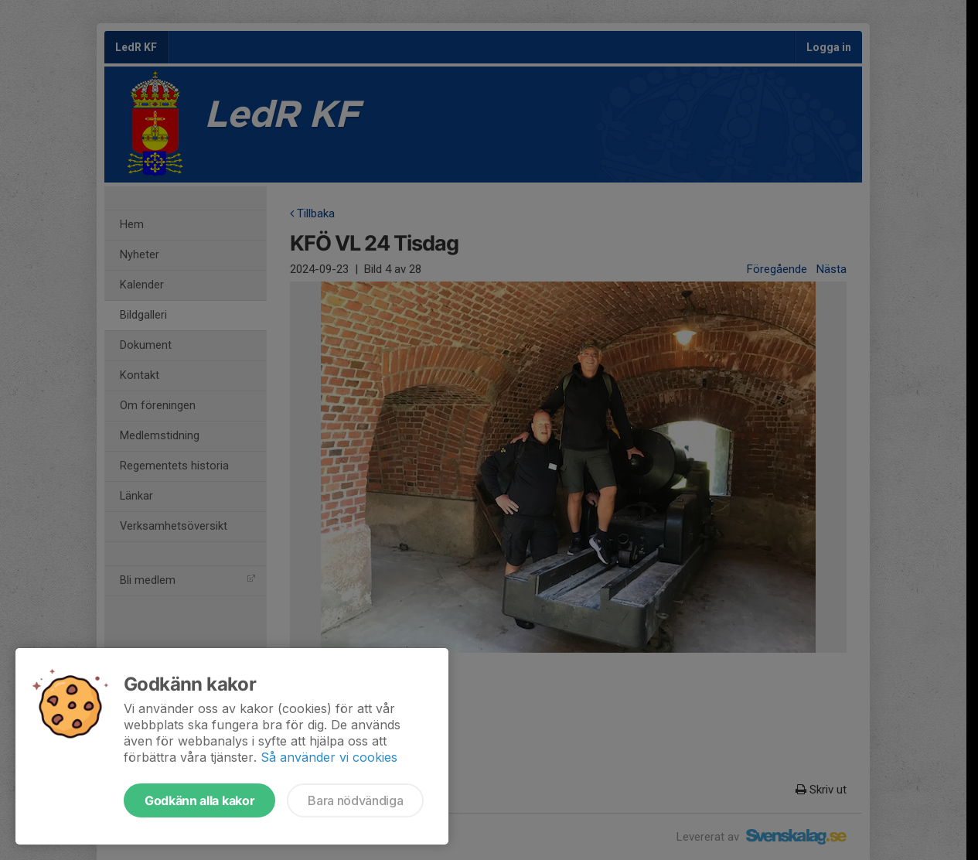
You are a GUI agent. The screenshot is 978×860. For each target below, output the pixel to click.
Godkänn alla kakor (199, 800)
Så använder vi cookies (329, 757)
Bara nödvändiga (355, 800)
